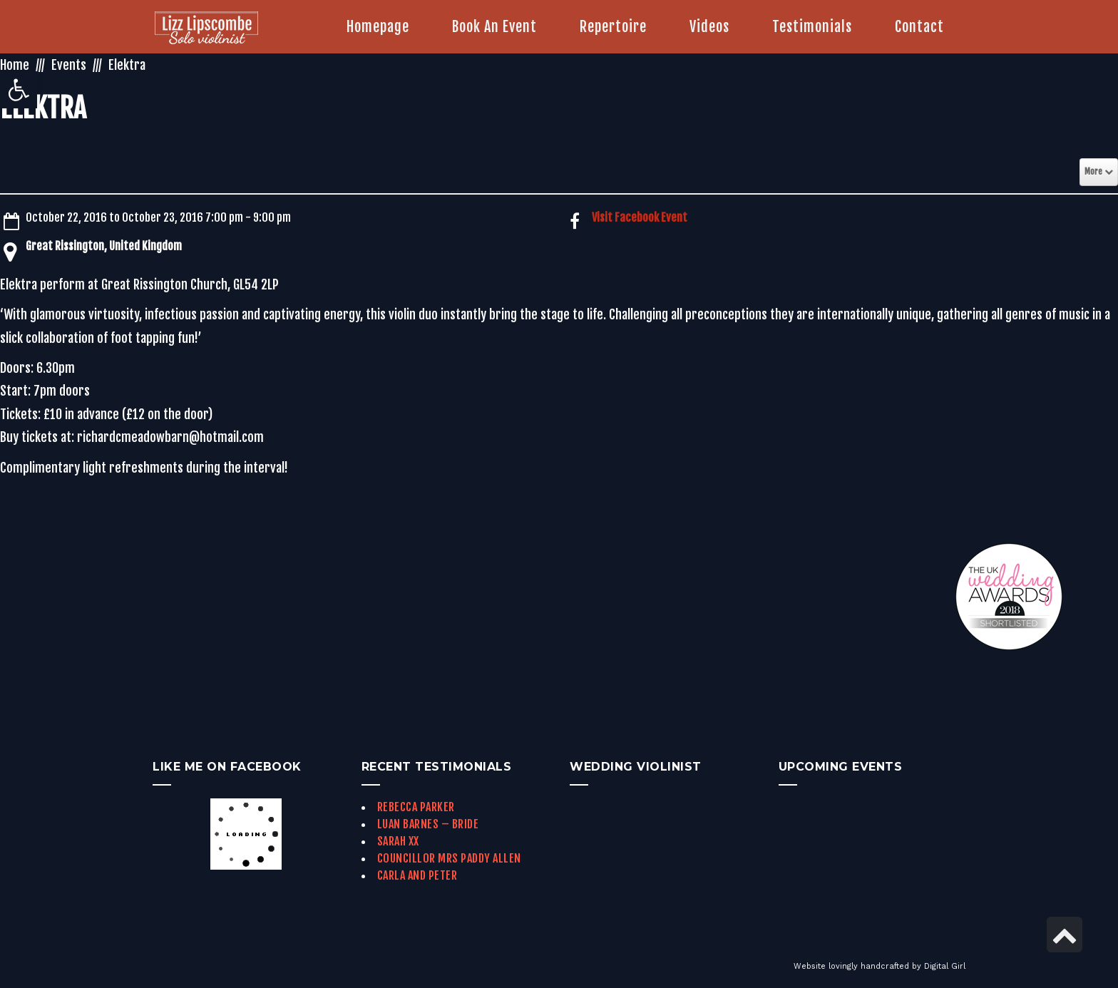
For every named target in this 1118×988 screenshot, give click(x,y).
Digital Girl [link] (944, 966)
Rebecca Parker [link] (416, 807)
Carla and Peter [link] (417, 875)
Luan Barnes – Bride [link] (428, 824)
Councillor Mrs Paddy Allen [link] (449, 858)
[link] (18, 89)
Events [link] (68, 65)
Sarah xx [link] (398, 841)
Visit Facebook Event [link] (639, 217)
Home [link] (14, 65)
